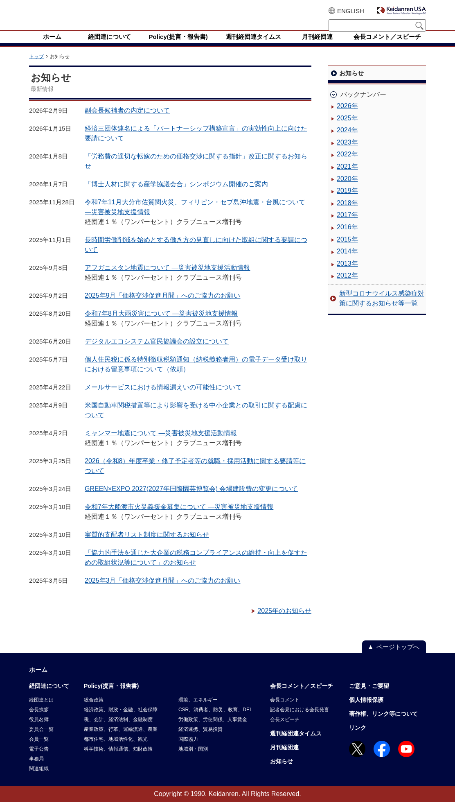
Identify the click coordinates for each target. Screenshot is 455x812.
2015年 (347, 249)
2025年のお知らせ (284, 620)
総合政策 (94, 709)
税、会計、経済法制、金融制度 (118, 729)
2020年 (347, 188)
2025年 (347, 127)
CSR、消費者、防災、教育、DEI (214, 719)
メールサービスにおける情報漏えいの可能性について (163, 397)
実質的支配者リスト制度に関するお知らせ (147, 544)
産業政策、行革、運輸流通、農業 (121, 739)
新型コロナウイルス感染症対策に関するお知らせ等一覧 (381, 308)
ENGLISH (350, 10)
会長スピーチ (285, 729)
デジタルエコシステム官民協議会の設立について (157, 351)
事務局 (36, 768)
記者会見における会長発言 (299, 719)
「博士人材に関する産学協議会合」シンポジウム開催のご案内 (176, 193)
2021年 (347, 176)
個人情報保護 (366, 709)
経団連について (49, 695)
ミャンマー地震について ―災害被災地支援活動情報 (161, 442)
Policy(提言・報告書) (111, 695)
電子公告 (39, 759)
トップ (36, 66)
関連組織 (39, 778)
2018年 (347, 212)
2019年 (347, 200)
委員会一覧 (41, 739)
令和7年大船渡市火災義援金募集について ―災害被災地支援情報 (179, 516)
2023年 (347, 152)
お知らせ (281, 771)
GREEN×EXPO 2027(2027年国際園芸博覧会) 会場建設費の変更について (191, 498)
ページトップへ (397, 656)
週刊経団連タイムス (296, 743)
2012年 (347, 285)
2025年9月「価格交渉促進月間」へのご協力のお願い (163, 305)
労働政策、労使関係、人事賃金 (212, 729)
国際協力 (188, 749)
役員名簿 (39, 729)
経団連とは (41, 709)
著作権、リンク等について (383, 723)
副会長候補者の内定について (127, 120)
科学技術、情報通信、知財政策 (118, 759)
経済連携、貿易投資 (200, 739)
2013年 (347, 273)
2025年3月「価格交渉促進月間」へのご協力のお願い (163, 590)
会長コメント (285, 709)
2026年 (347, 115)
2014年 (347, 261)
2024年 (347, 139)
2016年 (347, 236)
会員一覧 (39, 749)
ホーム (38, 679)
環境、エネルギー (198, 709)
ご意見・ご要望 (369, 695)
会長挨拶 (39, 719)
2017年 (347, 224)
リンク (357, 737)
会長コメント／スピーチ (301, 695)
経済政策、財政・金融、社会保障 (121, 719)
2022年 (347, 164)
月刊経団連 (284, 757)
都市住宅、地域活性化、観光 (116, 749)
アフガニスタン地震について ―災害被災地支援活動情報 (167, 277)
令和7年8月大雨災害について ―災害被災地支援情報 (161, 323)
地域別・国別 (193, 759)
